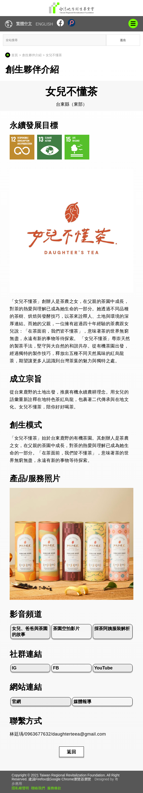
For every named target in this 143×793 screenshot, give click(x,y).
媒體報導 (82, 701)
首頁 (14, 55)
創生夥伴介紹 (32, 55)
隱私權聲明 (20, 788)
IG (14, 667)
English (44, 24)
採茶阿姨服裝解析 (112, 628)
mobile (133, 23)
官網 (16, 701)
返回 (71, 751)
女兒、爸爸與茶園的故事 (30, 631)
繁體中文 (24, 24)
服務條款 (54, 788)
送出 (123, 40)
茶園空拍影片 (66, 628)
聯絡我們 (38, 788)
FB (56, 667)
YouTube (103, 667)
